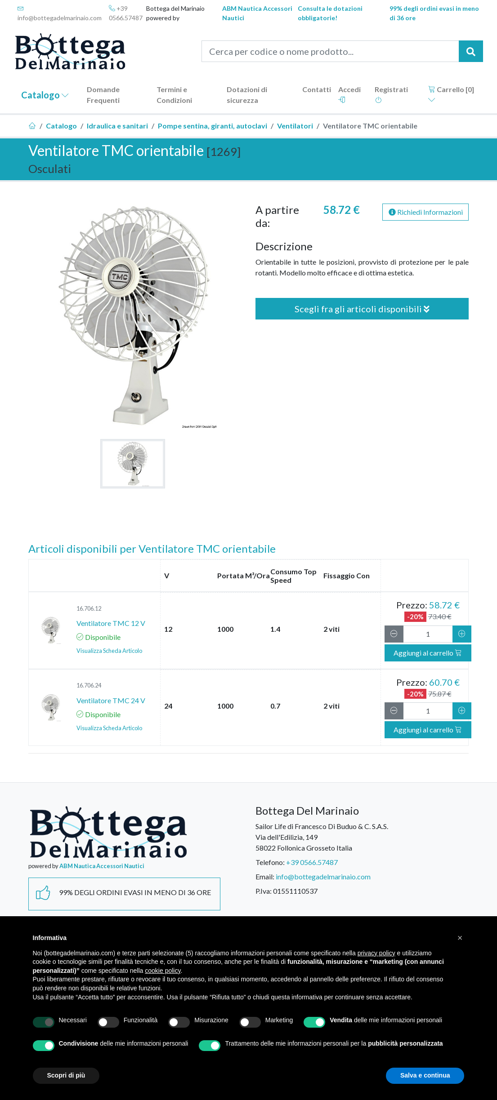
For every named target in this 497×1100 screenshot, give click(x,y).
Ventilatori (295, 125)
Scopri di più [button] (66, 1075)
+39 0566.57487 (126, 13)
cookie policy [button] (162, 970)
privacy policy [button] (376, 953)
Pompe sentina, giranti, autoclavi (212, 125)
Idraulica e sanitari (117, 125)
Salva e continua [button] (425, 1075)
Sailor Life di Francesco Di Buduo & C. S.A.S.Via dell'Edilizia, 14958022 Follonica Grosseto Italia (321, 837)
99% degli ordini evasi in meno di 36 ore (434, 13)
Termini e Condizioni (174, 94)
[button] (460, 938)
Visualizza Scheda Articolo (109, 650)
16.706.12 (88, 608)
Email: (264, 876)
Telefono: (270, 862)
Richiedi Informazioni (426, 212)
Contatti (316, 89)
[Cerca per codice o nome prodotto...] (330, 51)
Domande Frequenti (103, 94)
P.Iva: (263, 891)
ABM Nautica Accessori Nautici (257, 13)
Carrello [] (451, 94)
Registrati (391, 94)
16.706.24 (88, 685)
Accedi (349, 94)
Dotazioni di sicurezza (247, 94)
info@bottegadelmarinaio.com (60, 13)
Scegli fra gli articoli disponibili (362, 308)
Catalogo (45, 94)
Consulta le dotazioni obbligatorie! (330, 13)
